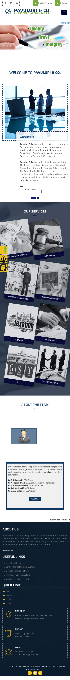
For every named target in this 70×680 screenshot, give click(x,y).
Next (63, 45)
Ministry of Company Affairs (18, 574)
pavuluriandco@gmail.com (26, 654)
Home (8, 591)
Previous (7, 45)
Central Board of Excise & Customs (20, 566)
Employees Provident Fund (17, 578)
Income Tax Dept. (13, 562)
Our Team (10, 595)
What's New (42, 3)
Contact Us (10, 603)
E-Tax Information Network (17, 570)
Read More (34, 490)
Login (61, 3)
